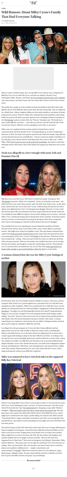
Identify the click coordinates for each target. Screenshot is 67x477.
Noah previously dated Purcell (21, 234)
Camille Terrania (8, 21)
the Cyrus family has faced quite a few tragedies (47, 98)
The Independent (29, 408)
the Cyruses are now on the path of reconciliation (29, 142)
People (42, 209)
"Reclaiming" (9, 120)
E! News (47, 440)
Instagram (5, 311)
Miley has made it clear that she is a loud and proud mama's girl (33, 410)
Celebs (3, 8)
